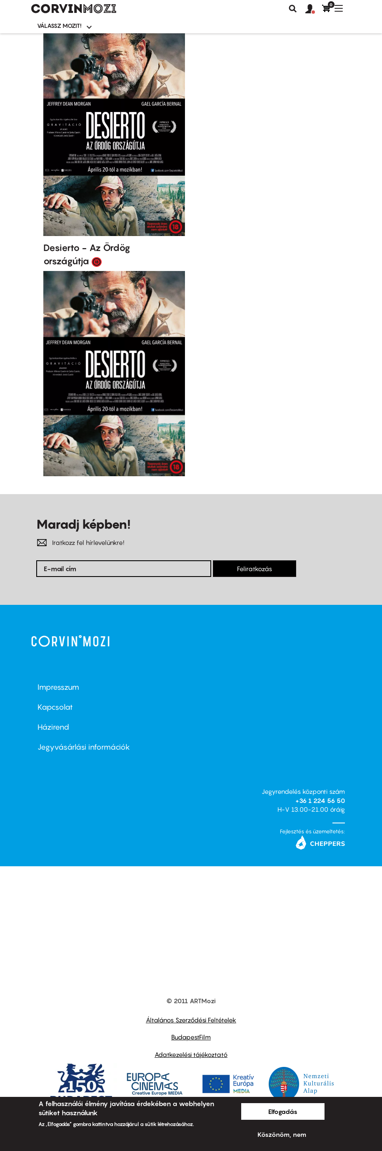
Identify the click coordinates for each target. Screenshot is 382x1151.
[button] (313, 9)
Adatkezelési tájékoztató (191, 1054)
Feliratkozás (254, 568)
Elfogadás (282, 1111)
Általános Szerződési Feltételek (191, 1020)
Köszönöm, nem (281, 1134)
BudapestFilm (191, 1037)
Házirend (53, 727)
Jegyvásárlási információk (83, 747)
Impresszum (58, 687)
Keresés (293, 9)
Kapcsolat (55, 707)
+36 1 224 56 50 (320, 800)
